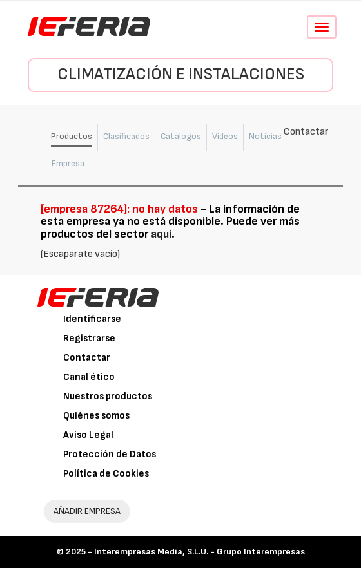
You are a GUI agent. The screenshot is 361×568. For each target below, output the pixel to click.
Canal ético (89, 377)
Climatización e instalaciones (180, 74)
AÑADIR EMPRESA (87, 511)
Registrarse (89, 338)
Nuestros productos (107, 396)
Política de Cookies (106, 474)
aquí (161, 234)
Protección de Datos (109, 454)
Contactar (86, 358)
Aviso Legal (88, 435)
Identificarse (92, 319)
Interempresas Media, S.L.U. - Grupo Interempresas (199, 551)
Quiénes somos (96, 416)
